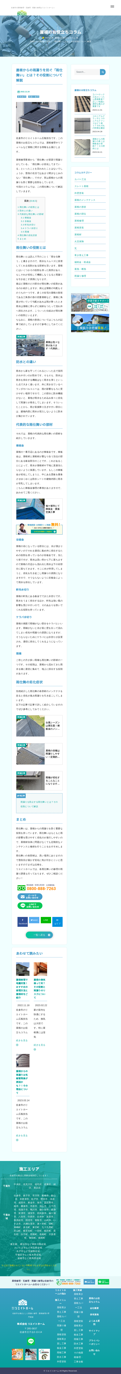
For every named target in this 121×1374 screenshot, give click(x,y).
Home (46, 38)
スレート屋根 (81, 186)
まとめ (22, 239)
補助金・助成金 (82, 262)
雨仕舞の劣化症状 (27, 235)
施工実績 (77, 1290)
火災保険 (79, 241)
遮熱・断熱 (80, 269)
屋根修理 (22, 97)
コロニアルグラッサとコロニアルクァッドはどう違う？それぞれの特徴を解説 (99, 122)
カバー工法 (80, 179)
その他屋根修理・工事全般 (78, 1357)
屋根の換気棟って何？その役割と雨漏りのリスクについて (39, 988)
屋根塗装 (79, 227)
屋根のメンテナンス (84, 200)
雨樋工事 (61, 1352)
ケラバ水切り (29, 228)
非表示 (33, 201)
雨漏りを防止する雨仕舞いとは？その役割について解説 (39, 804)
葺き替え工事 (81, 255)
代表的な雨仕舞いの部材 (31, 214)
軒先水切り (28, 224)
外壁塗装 (79, 193)
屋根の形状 (80, 207)
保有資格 (94, 1314)
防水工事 (61, 1357)
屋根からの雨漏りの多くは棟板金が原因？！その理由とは (99, 143)
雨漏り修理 (34, 97)
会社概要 (94, 1308)
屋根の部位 (80, 214)
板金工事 (61, 1348)
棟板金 (26, 217)
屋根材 (78, 234)
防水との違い (25, 210)
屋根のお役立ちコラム (65, 38)
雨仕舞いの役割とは (28, 207)
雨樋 (25, 232)
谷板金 (26, 221)
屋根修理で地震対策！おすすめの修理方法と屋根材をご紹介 (22, 988)
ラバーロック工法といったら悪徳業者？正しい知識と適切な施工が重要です (99, 100)
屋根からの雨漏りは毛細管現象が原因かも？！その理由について (22, 1081)
